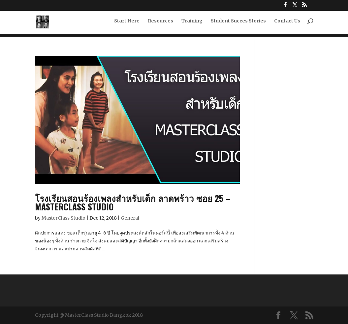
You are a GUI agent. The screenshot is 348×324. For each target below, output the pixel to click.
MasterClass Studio (63, 218)
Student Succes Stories (238, 23)
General (130, 218)
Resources (160, 23)
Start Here (127, 23)
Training (192, 23)
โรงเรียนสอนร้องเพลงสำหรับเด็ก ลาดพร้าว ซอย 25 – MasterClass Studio (133, 202)
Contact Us (287, 23)
